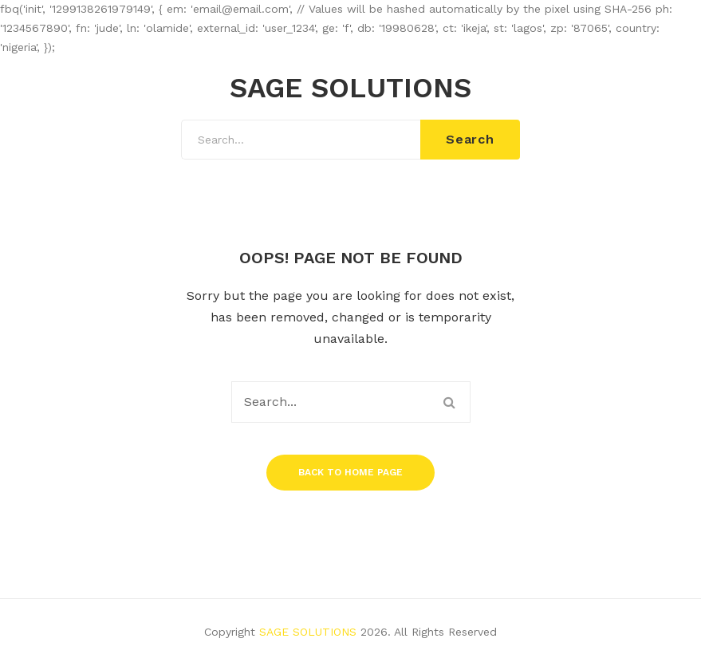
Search (470, 139)
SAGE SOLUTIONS (350, 88)
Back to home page (350, 472)
